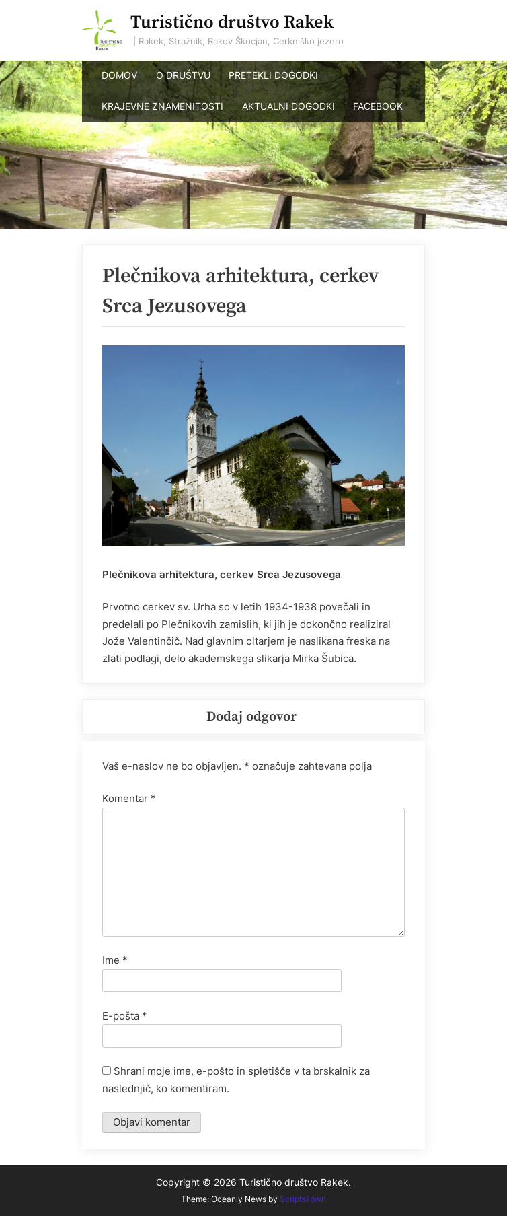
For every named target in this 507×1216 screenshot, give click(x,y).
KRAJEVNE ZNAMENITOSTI (162, 106)
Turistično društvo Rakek (232, 22)
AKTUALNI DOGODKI (288, 106)
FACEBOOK (378, 106)
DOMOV (119, 75)
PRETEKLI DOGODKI (273, 75)
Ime (115, 960)
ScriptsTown (303, 1199)
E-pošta (124, 1015)
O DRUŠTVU (183, 75)
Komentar (129, 798)
